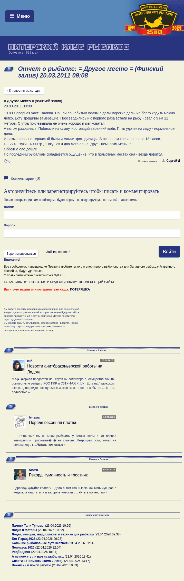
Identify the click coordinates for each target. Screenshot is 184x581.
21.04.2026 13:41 (78, 556)
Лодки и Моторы (24, 530)
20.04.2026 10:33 (65, 565)
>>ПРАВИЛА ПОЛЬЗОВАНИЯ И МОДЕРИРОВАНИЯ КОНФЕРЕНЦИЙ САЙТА (59, 282)
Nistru (33, 470)
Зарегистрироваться (21, 253)
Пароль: (10, 225)
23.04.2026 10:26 (58, 525)
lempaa (34, 417)
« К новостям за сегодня (24, 90)
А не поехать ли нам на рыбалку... (38, 556)
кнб (30, 361)
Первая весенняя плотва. (53, 422)
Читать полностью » (51, 445)
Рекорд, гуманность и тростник (58, 475)
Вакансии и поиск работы (31, 565)
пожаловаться (147, 161)
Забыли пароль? (58, 252)
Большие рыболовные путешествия (39, 543)
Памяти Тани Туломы (28, 525)
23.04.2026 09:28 (49, 539)
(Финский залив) (33, 101)
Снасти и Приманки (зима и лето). (37, 561)
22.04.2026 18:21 (44, 552)
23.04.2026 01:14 (81, 543)
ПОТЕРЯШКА (80, 289)
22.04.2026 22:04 (48, 547)
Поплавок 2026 (23, 547)
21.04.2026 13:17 (77, 561)
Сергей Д (171, 161)
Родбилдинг (21, 552)
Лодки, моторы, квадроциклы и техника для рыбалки (53, 534)
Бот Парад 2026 (23, 539)
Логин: (9, 207)
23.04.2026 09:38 (108, 534)
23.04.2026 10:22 (51, 530)
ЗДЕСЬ (59, 275)
